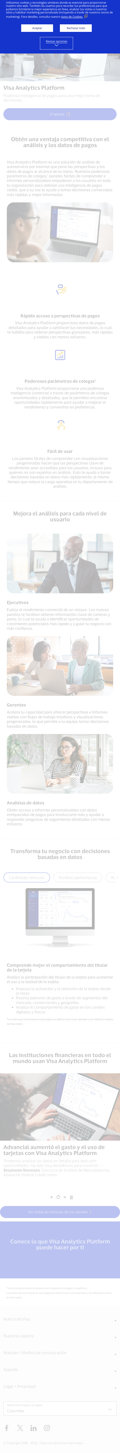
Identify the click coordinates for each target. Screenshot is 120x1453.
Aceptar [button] (37, 28)
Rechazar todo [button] (76, 28)
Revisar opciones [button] (56, 41)
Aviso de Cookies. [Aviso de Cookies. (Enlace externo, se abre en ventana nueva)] (72, 17)
